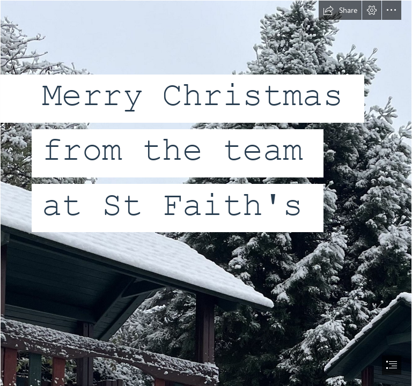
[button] (340, 10)
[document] (206, 193)
